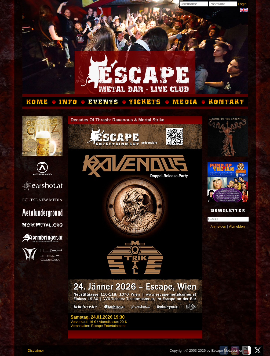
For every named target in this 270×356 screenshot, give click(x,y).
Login (242, 4)
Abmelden (237, 226)
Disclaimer (36, 350)
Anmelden (218, 226)
